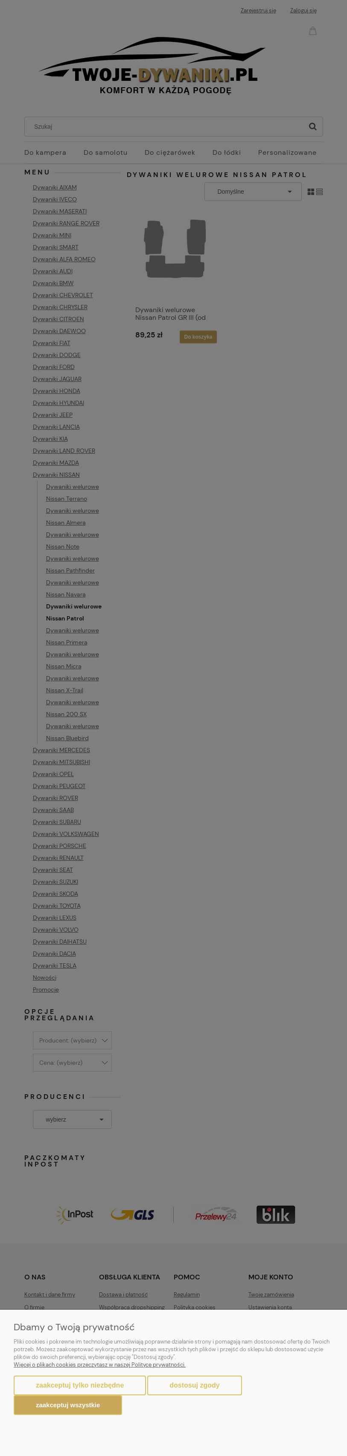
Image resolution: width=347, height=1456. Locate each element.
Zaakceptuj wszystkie (68, 1405)
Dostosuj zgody (194, 1385)
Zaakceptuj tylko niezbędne (80, 1385)
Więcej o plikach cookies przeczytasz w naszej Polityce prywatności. (100, 1364)
